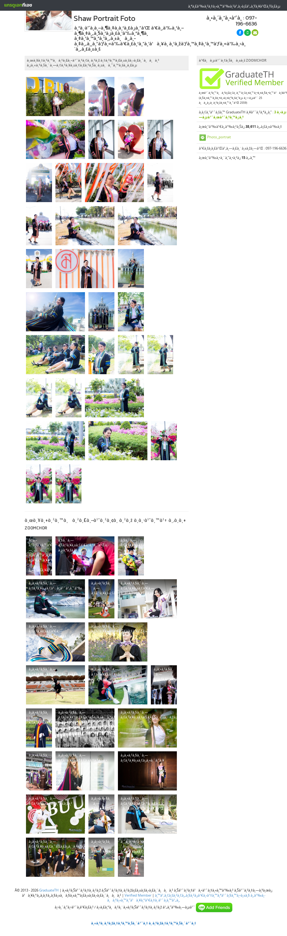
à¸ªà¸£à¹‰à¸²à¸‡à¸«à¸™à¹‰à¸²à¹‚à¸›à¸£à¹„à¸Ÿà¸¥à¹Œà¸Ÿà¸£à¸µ (234, 6)
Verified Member (138, 895)
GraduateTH (49, 890)
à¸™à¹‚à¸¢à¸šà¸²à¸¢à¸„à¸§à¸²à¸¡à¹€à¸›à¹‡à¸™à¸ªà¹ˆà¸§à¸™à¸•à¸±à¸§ (202, 895)
